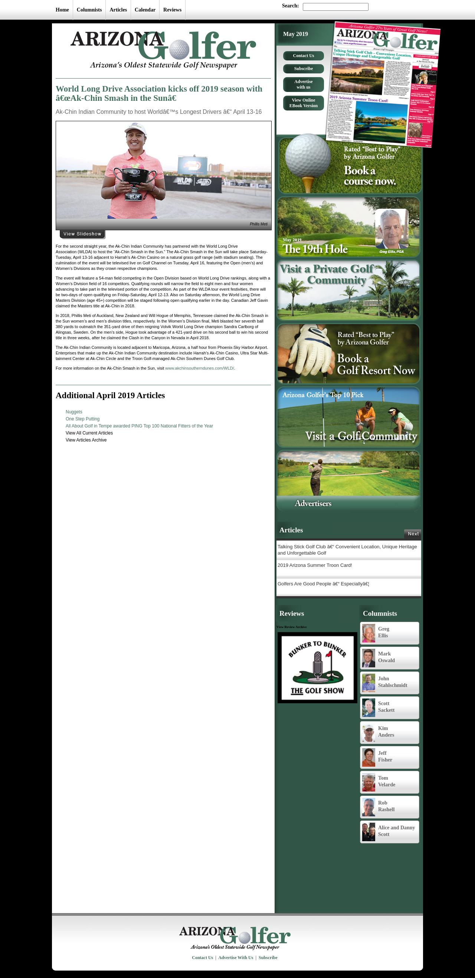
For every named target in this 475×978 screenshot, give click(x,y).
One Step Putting (82, 419)
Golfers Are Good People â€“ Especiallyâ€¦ (323, 584)
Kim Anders (378, 732)
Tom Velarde (378, 782)
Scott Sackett (378, 707)
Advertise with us (303, 84)
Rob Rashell (378, 807)
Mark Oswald (378, 658)
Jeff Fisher (377, 757)
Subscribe (303, 68)
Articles (118, 10)
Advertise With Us (235, 957)
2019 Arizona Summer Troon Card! (315, 565)
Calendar (145, 10)
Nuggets (74, 411)
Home (62, 10)
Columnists (89, 10)
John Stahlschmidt (384, 683)
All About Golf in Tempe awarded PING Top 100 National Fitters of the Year (139, 426)
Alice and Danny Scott (388, 832)
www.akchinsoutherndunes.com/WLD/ (199, 368)
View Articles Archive (86, 440)
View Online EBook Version (303, 103)
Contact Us (303, 55)
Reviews (172, 10)
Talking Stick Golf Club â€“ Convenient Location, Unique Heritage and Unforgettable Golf (347, 550)
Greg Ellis (375, 633)
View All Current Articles (89, 433)
